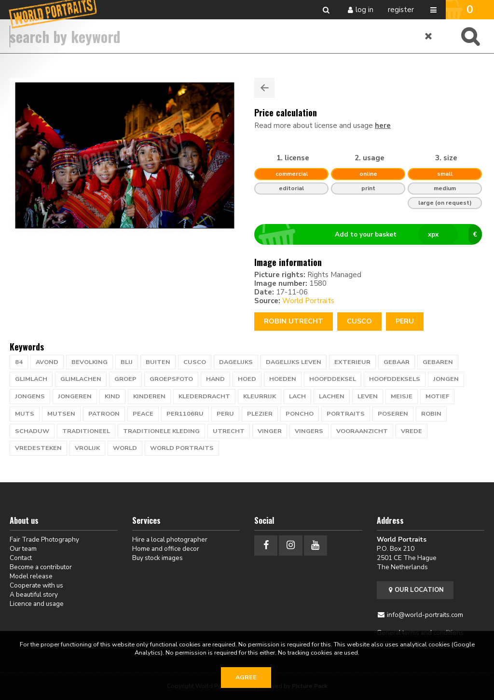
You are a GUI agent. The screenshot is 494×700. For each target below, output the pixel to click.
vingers (309, 431)
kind (112, 396)
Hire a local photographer (169, 539)
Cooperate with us (36, 585)
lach (297, 396)
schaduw (32, 431)
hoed (247, 379)
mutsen (61, 413)
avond (47, 362)
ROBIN (431, 413)
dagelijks (236, 362)
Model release (31, 576)
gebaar (397, 362)
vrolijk (87, 448)
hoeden (282, 379)
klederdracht (204, 396)
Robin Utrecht (293, 321)
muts (24, 413)
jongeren (75, 396)
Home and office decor (165, 548)
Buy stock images (157, 557)
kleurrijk (259, 396)
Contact (21, 557)
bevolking (89, 362)
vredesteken (38, 448)
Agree (246, 677)
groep (125, 379)
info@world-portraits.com (425, 614)
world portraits (182, 448)
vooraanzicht (362, 431)
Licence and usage (37, 603)
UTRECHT (229, 431)
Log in (364, 9)
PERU (225, 413)
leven (367, 396)
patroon (104, 413)
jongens (30, 396)
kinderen (149, 396)
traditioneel (86, 431)
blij (127, 362)
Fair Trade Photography (44, 539)
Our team (23, 548)
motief (437, 396)
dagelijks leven (293, 362)
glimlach (31, 379)
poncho (300, 413)
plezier (260, 413)
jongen (446, 379)
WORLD (125, 448)
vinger (270, 431)
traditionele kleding (161, 431)
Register (401, 9)
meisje (401, 396)
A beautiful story (34, 594)
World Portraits (308, 301)
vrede (411, 431)
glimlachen (80, 379)
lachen (331, 396)
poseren (393, 413)
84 (19, 362)
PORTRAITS (346, 413)
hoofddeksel (332, 379)
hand (215, 379)
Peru (405, 321)
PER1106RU (185, 413)
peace (143, 413)
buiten (158, 362)
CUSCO (359, 321)
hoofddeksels (394, 379)
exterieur (352, 362)
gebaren (438, 362)
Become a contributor (41, 567)
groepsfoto (171, 379)
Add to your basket (372, 234)
